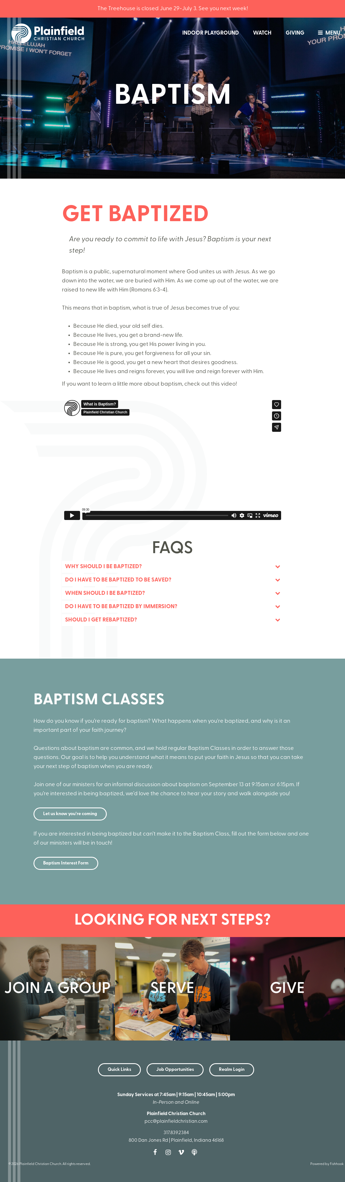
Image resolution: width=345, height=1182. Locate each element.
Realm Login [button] (231, 1069)
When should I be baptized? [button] (105, 593)
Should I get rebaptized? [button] (101, 620)
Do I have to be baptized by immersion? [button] (121, 607)
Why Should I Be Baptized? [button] (103, 567)
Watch (262, 33)
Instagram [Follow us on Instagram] (169, 1152)
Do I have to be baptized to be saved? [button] (118, 580)
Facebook (156, 1152)
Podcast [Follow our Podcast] (195, 1152)
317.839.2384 (176, 1132)
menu (327, 33)
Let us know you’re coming (70, 814)
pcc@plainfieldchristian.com (176, 1121)
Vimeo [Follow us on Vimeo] (182, 1152)
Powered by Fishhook (327, 1164)
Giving (295, 33)
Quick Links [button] (119, 1069)
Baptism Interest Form (66, 863)
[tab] (172, 566)
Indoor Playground (210, 33)
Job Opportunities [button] (175, 1069)
